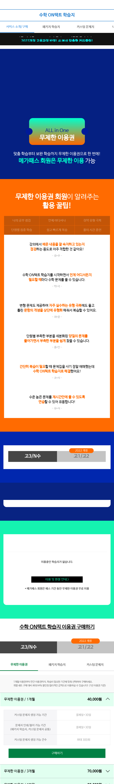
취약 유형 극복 (92, 220)
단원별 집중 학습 (21, 230)
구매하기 (57, 753)
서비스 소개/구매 (17, 27)
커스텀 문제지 (85, 27)
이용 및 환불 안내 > (57, 579)
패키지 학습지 (51, 27)
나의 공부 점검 (22, 220)
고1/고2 (81, 456)
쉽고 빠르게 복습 (57, 230)
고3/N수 (33, 456)
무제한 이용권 (19, 664)
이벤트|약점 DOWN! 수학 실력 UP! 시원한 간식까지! (57, 36)
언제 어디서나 (57, 220)
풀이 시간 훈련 (92, 230)
